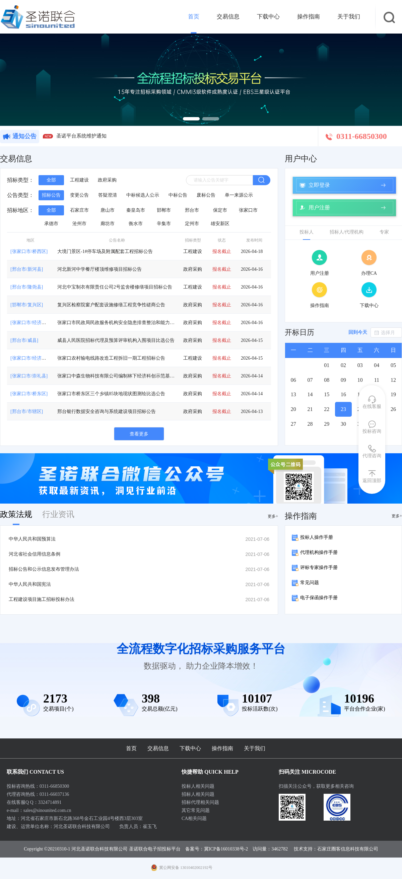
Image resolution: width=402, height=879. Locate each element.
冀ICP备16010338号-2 (226, 848)
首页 (193, 16)
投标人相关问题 (198, 786)
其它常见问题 (196, 810)
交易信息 (228, 16)
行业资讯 (58, 514)
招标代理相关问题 (200, 802)
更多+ (273, 516)
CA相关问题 (194, 818)
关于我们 (348, 16)
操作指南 (308, 16)
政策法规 (16, 514)
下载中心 (268, 16)
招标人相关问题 (198, 794)
